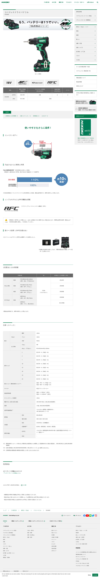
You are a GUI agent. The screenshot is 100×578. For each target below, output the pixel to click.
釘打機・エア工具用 (80, 539)
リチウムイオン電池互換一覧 (83, 70)
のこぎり (53, 544)
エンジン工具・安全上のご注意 (82, 563)
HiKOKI (5, 521)
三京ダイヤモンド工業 (56, 521)
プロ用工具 (14, 510)
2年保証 (77, 561)
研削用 (77, 532)
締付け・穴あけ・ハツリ (82, 26)
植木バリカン (54, 530)
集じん (78, 39)
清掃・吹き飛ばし (31, 535)
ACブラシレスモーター (81, 556)
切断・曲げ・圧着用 (80, 537)
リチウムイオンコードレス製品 (84, 15)
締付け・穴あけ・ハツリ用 (81, 530)
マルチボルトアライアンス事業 (82, 565)
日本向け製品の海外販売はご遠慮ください (85, 93)
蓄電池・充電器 (6, 557)
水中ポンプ (54, 550)
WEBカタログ (79, 86)
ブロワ (78, 55)
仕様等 (7, 112)
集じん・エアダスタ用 (80, 535)
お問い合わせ (65, 515)
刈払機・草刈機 (55, 537)
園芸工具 (54, 526)
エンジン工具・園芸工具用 (81, 544)
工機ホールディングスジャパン (36, 521)
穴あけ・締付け (30, 530)
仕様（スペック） (25, 116)
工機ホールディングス (17, 521)
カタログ (45, 116)
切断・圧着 (79, 43)
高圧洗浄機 (54, 546)
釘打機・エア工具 (80, 51)
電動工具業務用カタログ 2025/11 (86, 138)
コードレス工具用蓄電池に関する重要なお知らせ (86, 552)
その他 (78, 59)
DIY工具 (29, 526)
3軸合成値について (81, 77)
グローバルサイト (54, 515)
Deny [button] (89, 575)
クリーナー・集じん (7, 546)
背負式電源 (54, 548)
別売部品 (36, 116)
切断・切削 (29, 537)
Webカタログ (25, 571)
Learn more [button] (5, 575)
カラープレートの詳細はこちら (13, 473)
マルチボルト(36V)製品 (8, 532)
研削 (77, 31)
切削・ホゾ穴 (79, 47)
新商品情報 (79, 11)
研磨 (77, 35)
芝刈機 (53, 535)
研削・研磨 (29, 532)
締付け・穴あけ (25, 510)
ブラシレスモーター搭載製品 (83, 20)
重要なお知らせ (6, 571)
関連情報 (78, 548)
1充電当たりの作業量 (11, 116)
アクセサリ (78, 526)
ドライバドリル (37, 510)
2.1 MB (23, 485)
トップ (4, 510)
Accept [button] (95, 575)
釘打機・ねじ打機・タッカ (8, 553)
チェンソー (54, 539)
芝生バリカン (54, 532)
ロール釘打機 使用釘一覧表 (83, 66)
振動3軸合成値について (81, 554)
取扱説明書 (79, 81)
